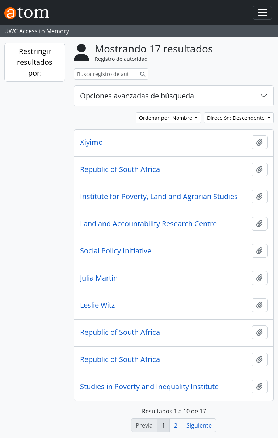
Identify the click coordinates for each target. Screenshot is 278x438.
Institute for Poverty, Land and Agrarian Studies (159, 196)
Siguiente (199, 425)
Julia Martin (99, 278)
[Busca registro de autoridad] (105, 74)
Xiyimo (91, 142)
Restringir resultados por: (34, 62)
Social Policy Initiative (115, 251)
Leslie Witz (97, 305)
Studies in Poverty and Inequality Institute (149, 386)
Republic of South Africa (120, 169)
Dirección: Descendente (236, 117)
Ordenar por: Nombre (166, 117)
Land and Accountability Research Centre (148, 223)
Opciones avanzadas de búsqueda (137, 96)
